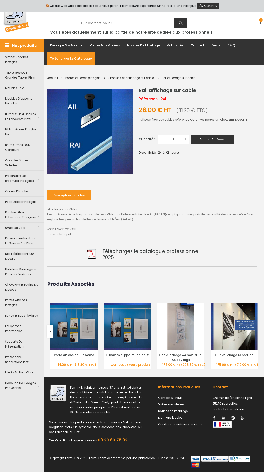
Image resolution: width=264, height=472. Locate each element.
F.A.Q (231, 45)
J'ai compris (208, 6)
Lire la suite (238, 119)
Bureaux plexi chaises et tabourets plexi (22, 116)
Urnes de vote (22, 227)
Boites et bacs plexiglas (21, 315)
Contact (197, 45)
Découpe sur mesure (66, 45)
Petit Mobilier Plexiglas (20, 202)
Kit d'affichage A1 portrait (234, 355)
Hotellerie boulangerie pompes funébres (20, 271)
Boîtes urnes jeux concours (17, 147)
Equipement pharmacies (14, 328)
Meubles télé (14, 88)
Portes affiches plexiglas (22, 302)
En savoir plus (186, 6)
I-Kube (160, 458)
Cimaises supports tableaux (127, 355)
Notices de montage (143, 45)
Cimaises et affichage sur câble (133, 78)
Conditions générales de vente (180, 424)
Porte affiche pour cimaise (74, 355)
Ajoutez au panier (213, 139)
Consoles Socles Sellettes (16, 162)
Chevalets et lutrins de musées (21, 287)
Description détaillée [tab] (69, 195)
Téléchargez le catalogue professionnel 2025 (150, 254)
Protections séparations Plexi (17, 359)
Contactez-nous (170, 398)
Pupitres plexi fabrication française (22, 214)
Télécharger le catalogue (71, 58)
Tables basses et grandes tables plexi (20, 75)
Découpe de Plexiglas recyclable (22, 385)
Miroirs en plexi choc (19, 372)
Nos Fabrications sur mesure (19, 256)
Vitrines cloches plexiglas (16, 59)
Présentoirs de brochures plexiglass (22, 178)
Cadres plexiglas (16, 191)
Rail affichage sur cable (179, 78)
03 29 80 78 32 (112, 440)
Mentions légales (170, 418)
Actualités (175, 45)
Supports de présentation (14, 344)
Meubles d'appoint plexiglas (18, 101)
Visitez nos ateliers (105, 45)
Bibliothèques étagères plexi (21, 131)
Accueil (54, 78)
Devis (216, 45)
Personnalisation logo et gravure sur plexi (20, 240)
